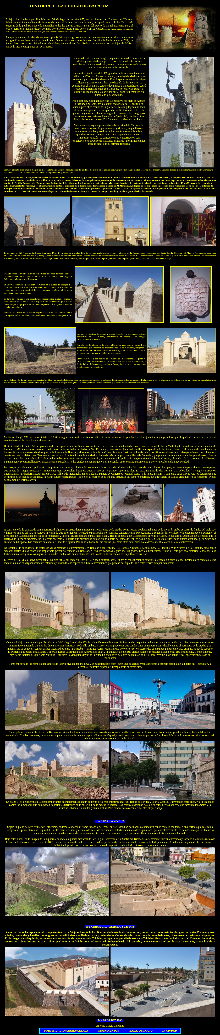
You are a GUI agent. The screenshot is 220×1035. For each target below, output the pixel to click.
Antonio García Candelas (110, 1025)
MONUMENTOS (108, 1030)
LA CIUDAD (169, 1030)
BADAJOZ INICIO (141, 1030)
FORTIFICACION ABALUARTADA (66, 1030)
